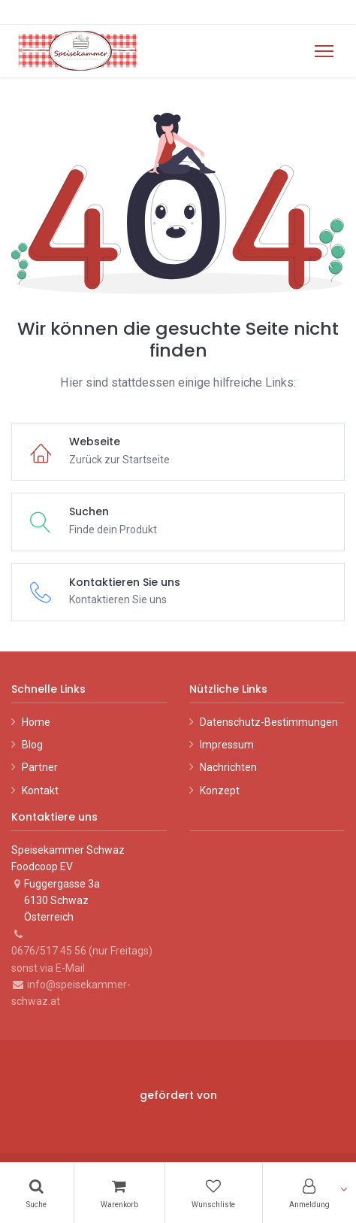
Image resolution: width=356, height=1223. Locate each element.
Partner (40, 767)
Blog (32, 745)
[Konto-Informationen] (310, 1193)
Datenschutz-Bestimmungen (269, 722)
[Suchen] (37, 1193)
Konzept (220, 790)
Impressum (227, 745)
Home (36, 722)
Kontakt (40, 790)
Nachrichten (228, 767)
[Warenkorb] (119, 1193)
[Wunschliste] (213, 1193)
